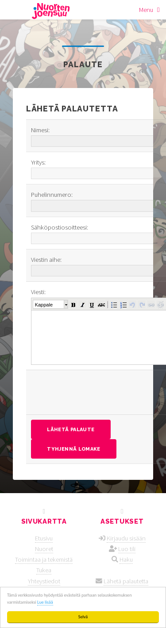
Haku (126, 559)
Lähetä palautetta (126, 581)
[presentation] (98, 392)
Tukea (43, 570)
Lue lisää (45, 602)
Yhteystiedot (44, 581)
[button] (73, 304)
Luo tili (126, 549)
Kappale (44, 304)
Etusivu (44, 538)
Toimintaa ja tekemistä (44, 559)
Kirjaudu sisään (126, 538)
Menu (146, 10)
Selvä (83, 617)
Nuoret (44, 549)
